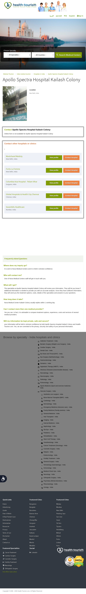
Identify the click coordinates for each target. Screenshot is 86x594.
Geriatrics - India (44, 364)
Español (72, 16)
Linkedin (33, 552)
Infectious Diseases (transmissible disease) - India (55, 370)
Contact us (6, 542)
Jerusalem (33, 529)
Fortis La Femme (13, 169)
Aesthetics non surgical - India (52, 394)
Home (4, 504)
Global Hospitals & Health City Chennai (22, 194)
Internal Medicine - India (50, 423)
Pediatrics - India (47, 433)
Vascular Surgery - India (47, 391)
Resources (6, 526)
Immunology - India (48, 468)
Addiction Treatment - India (48, 341)
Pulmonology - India (45, 383)
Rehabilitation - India (49, 436)
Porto (58, 539)
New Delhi (59, 510)
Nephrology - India (48, 426)
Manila (32, 542)
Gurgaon (32, 523)
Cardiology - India (48, 401)
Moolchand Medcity (14, 156)
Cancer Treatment (10, 552)
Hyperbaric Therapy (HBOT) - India (50, 367)
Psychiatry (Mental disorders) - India (54, 481)
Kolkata (32, 533)
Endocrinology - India (49, 455)
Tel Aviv (58, 523)
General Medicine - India (50, 414)
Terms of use (7, 533)
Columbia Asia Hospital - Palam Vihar (21, 181)
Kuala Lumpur (34, 536)
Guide (5, 510)
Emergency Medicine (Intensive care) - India (56, 407)
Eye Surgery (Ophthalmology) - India (51, 357)
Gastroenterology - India (47, 360)
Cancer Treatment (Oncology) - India (54, 446)
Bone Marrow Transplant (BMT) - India (54, 398)
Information (7, 523)
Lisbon (58, 542)
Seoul (58, 520)
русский (59, 16)
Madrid (32, 539)
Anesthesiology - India (49, 443)
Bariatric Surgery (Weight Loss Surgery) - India (54, 344)
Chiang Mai (33, 520)
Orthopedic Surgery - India (51, 478)
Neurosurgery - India (46, 376)
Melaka (58, 504)
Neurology (8, 565)
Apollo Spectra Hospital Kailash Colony (60, 74)
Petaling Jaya (60, 513)
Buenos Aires (34, 513)
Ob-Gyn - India (47, 430)
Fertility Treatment (11, 562)
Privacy (5, 529)
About (5, 539)
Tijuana (58, 526)
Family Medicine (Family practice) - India (55, 410)
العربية (52, 16)
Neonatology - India (45, 373)
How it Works (7, 513)
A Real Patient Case (9, 517)
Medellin (32, 546)
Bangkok (32, 507)
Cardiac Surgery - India (46, 347)
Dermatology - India (48, 404)
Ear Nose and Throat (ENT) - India (50, 354)
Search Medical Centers (70, 55)
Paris (58, 546)
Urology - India (47, 487)
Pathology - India (44, 380)
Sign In (80, 16)
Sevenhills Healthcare (15, 207)
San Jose (59, 517)
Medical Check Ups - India (51, 471)
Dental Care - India (45, 351)
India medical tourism (24, 74)
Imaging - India (47, 420)
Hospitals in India (39, 74)
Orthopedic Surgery (11, 568)
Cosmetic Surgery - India (50, 449)
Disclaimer (6, 536)
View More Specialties (10, 572)
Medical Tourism (8, 74)
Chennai (32, 517)
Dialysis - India (47, 452)
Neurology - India (48, 474)
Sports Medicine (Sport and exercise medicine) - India (54, 387)
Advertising (6, 507)
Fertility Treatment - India (50, 459)
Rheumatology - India (49, 484)
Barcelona (33, 510)
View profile (54, 157)
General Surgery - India (50, 462)
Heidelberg (60, 529)
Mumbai (59, 507)
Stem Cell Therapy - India (50, 439)
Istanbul (32, 526)
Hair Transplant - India (49, 417)
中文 (65, 16)
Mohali (58, 533)
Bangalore (33, 504)
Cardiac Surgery (10, 556)
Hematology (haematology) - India (53, 465)
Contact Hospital (71, 157)
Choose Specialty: (10, 50)
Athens (58, 536)
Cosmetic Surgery (11, 559)
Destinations (7, 520)
